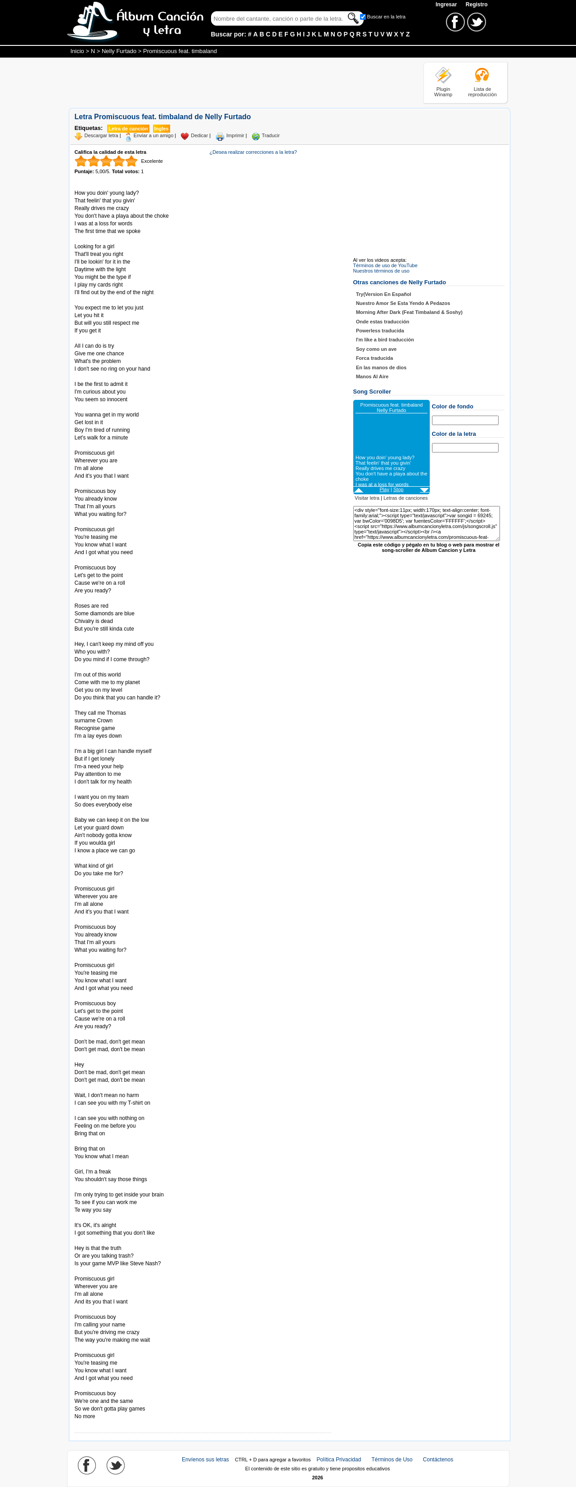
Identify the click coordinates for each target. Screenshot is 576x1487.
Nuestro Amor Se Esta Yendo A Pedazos (403, 303)
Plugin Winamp (443, 91)
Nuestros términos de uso (381, 270)
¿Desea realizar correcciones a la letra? (253, 152)
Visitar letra (367, 498)
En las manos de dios (381, 367)
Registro (477, 4)
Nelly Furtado (119, 51)
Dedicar (199, 135)
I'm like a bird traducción (385, 339)
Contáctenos (438, 1459)
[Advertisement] (232, 82)
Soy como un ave (376, 349)
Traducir (271, 135)
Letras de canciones (405, 498)
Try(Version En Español (383, 294)
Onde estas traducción (383, 321)
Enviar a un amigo (154, 135)
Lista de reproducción (482, 91)
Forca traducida (374, 358)
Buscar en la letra (386, 16)
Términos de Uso (391, 1459)
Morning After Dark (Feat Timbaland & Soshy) (409, 312)
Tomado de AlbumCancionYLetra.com (112, 1386)
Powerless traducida (380, 330)
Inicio (77, 51)
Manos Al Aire (372, 376)
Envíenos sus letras (205, 1459)
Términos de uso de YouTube (385, 265)
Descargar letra (101, 135)
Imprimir (235, 135)
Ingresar (447, 4)
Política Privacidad (339, 1459)
